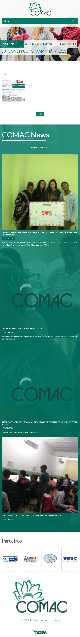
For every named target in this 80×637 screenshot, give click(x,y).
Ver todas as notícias (40, 147)
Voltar (40, 114)
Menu (6, 21)
